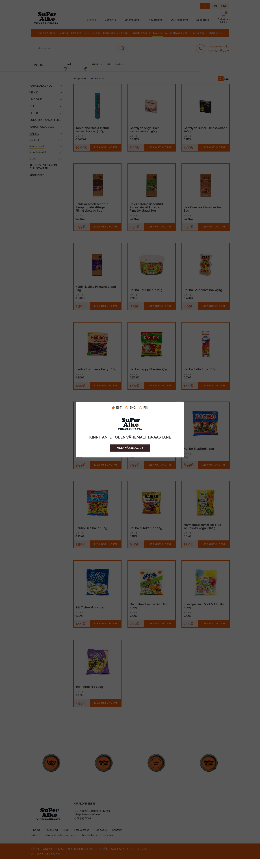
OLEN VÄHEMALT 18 (130, 448)
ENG (130, 407)
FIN (143, 407)
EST (117, 407)
